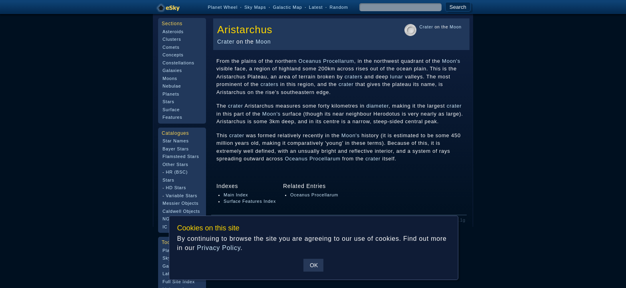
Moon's (451, 61)
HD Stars (176, 187)
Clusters (171, 39)
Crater (225, 41)
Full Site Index (178, 281)
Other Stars (175, 164)
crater (346, 84)
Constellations (178, 62)
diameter (377, 106)
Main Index (236, 194)
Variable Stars (181, 195)
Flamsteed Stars (180, 156)
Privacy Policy (218, 247)
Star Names (175, 140)
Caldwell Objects (181, 211)
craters (354, 77)
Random (338, 7)
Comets (170, 47)
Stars (168, 101)
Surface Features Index (250, 201)
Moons (169, 78)
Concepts (173, 54)
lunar (396, 77)
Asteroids (173, 31)
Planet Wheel (223, 7)
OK (313, 265)
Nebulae (171, 86)
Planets (170, 94)
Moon (263, 41)
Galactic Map (287, 7)
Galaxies (172, 70)
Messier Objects (180, 203)
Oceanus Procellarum (326, 61)
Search (458, 7)
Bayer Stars (175, 148)
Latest (316, 7)
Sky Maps (255, 7)
